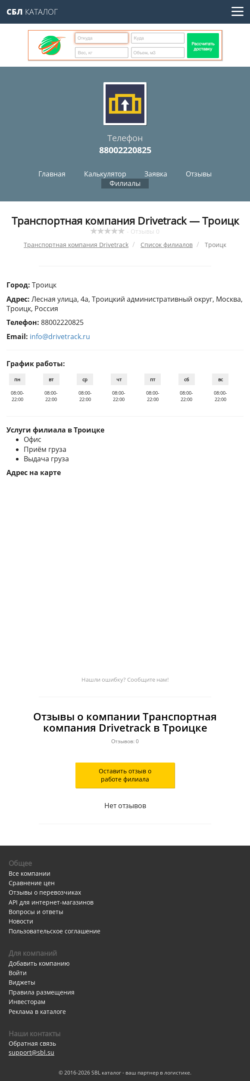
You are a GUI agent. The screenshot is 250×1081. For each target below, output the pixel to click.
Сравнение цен (32, 883)
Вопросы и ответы (36, 912)
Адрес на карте (33, 472)
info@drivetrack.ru (60, 336)
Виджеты (22, 982)
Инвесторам (27, 1002)
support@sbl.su (31, 1052)
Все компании (29, 873)
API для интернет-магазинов (51, 902)
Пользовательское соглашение (54, 931)
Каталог (32, 11)
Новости (21, 921)
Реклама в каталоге (37, 1011)
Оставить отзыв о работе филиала (125, 775)
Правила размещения (42, 992)
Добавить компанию (39, 963)
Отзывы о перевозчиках (45, 892)
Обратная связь (32, 1043)
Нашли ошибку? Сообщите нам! (125, 679)
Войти (18, 973)
